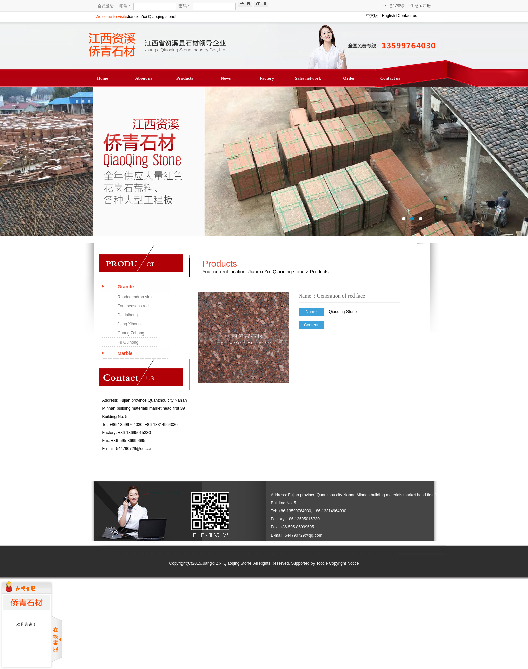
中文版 (372, 15)
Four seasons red (133, 306)
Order (349, 78)
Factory (267, 78)
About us (143, 78)
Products (184, 78)
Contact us (407, 15)
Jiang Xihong (129, 324)
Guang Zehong (131, 333)
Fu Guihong (128, 342)
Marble (125, 353)
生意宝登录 (394, 5)
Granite (126, 286)
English (388, 15)
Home (102, 78)
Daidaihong (128, 315)
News (226, 78)
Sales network (308, 78)
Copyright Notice (344, 563)
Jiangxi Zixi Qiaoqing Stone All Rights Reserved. (246, 563)
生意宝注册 (419, 5)
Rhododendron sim (135, 296)
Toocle (322, 563)
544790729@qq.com (135, 448)
